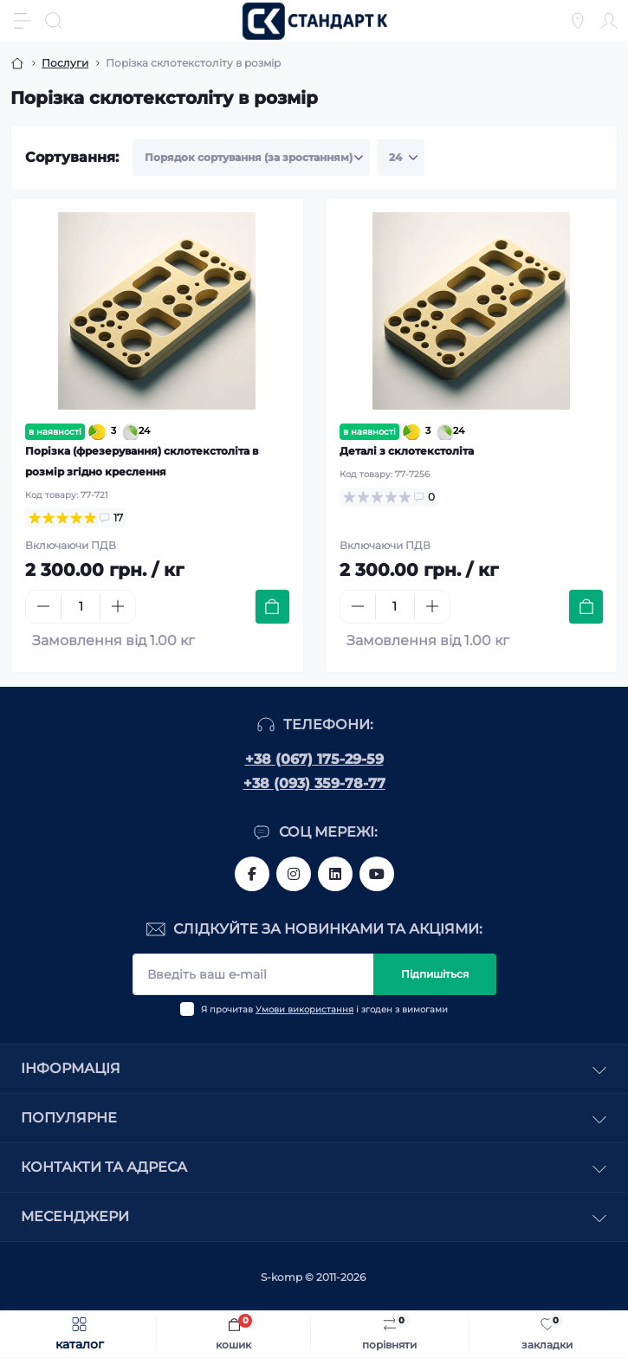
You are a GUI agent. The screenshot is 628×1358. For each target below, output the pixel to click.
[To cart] (272, 607)
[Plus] (117, 606)
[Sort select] (251, 157)
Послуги (65, 62)
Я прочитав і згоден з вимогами (324, 1009)
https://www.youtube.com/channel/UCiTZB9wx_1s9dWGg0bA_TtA (377, 874)
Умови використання (304, 1009)
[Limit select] (400, 157)
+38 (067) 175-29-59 (314, 759)
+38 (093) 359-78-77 (314, 783)
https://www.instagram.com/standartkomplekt (294, 874)
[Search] (53, 20)
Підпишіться (435, 973)
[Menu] (22, 20)
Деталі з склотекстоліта (407, 450)
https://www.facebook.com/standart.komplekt (252, 874)
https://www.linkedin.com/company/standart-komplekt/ (335, 874)
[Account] (609, 20)
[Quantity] (80, 606)
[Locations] (577, 20)
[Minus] (43, 606)
